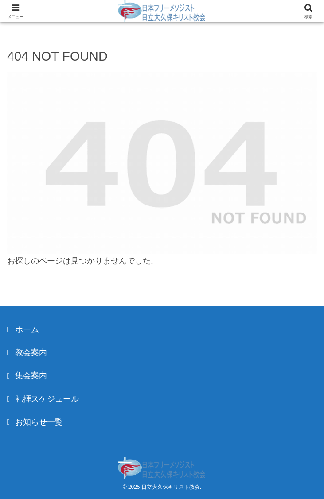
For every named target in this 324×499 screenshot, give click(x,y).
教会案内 (31, 352)
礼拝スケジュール (47, 399)
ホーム (27, 329)
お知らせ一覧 (39, 422)
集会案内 (31, 375)
